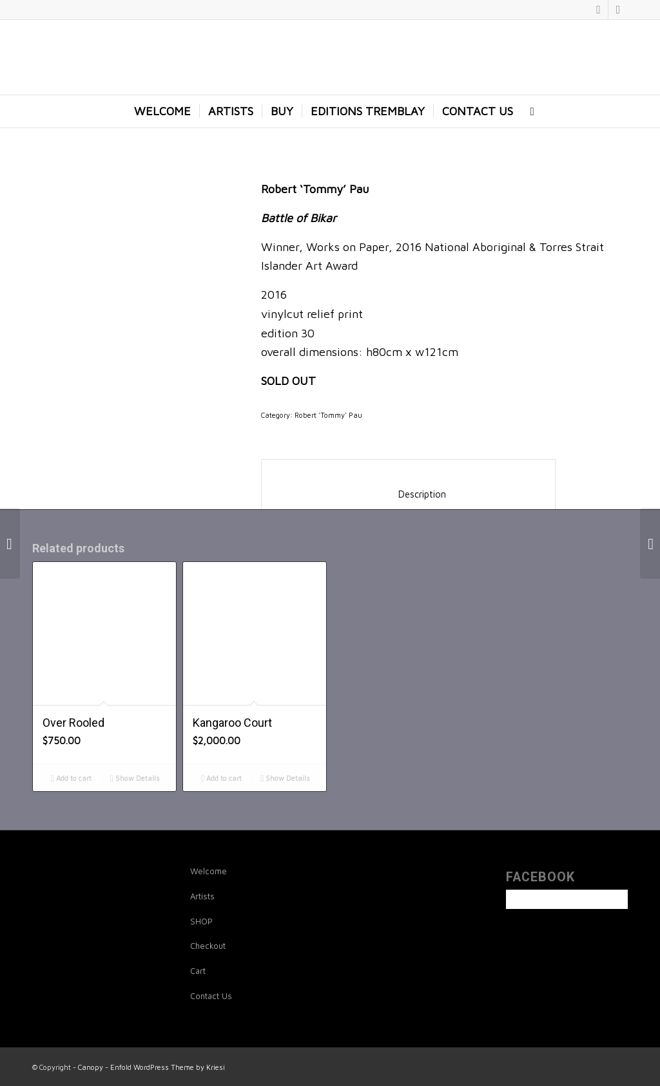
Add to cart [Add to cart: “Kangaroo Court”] (221, 777)
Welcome (208, 871)
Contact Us (211, 996)
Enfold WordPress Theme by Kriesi (167, 1067)
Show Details (135, 777)
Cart (198, 971)
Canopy (90, 1067)
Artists (202, 896)
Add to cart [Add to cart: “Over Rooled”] (71, 777)
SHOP (201, 921)
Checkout (208, 946)
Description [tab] (409, 494)
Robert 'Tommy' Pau (328, 415)
